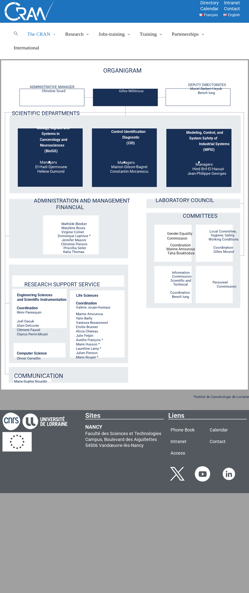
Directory (209, 2)
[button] (16, 34)
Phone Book (183, 430)
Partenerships (190, 34)
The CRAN (44, 34)
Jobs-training (116, 34)
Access (178, 453)
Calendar (209, 8)
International (26, 48)
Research (79, 34)
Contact (232, 8)
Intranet (232, 2)
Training (153, 34)
